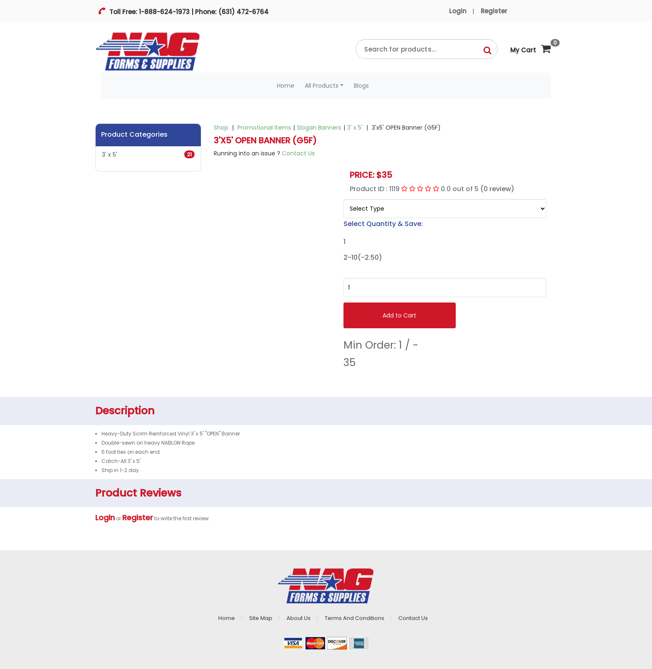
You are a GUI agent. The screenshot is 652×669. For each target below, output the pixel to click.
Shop (221, 127)
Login (458, 11)
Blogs (361, 85)
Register (494, 11)
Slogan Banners (319, 127)
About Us (298, 618)
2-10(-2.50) (362, 257)
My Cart (530, 46)
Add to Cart (399, 315)
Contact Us (298, 153)
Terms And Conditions (354, 618)
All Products (321, 85)
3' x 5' (148, 154)
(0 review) (497, 189)
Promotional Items (264, 127)
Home (285, 85)
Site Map (260, 618)
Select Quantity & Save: (383, 224)
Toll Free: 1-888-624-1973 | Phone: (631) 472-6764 (188, 11)
